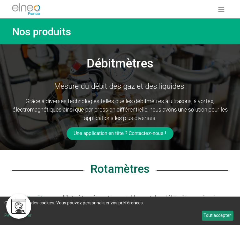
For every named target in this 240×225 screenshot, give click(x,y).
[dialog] (120, 211)
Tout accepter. (217, 215)
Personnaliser (18, 215)
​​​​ (120, 133)
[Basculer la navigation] (221, 9)
